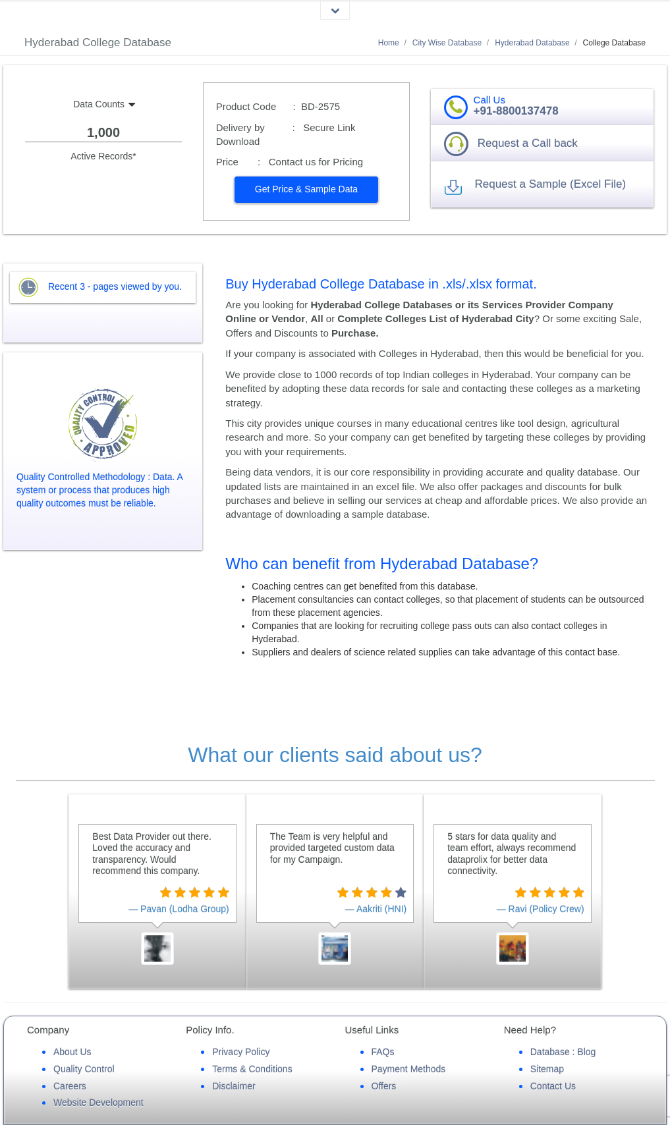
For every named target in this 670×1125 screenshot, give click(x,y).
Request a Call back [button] (528, 143)
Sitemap (547, 1069)
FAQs (383, 1052)
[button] (306, 190)
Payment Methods (409, 1069)
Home (388, 42)
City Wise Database (447, 42)
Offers (384, 1086)
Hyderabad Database (532, 42)
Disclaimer (233, 1086)
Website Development (98, 1102)
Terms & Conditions (252, 1069)
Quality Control (84, 1069)
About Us (72, 1052)
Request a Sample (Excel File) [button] (550, 184)
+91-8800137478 (516, 111)
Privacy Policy (240, 1052)
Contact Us (553, 1086)
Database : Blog (563, 1052)
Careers (69, 1086)
